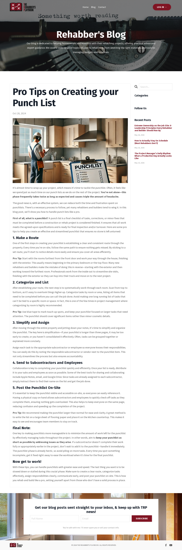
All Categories (142, 100)
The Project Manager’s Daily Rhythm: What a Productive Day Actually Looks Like (153, 156)
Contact (102, 7)
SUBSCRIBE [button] (142, 518)
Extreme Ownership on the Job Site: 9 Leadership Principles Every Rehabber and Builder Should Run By (153, 128)
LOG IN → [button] (162, 7)
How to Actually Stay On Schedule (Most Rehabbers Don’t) (151, 141)
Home (85, 7)
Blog (93, 7)
